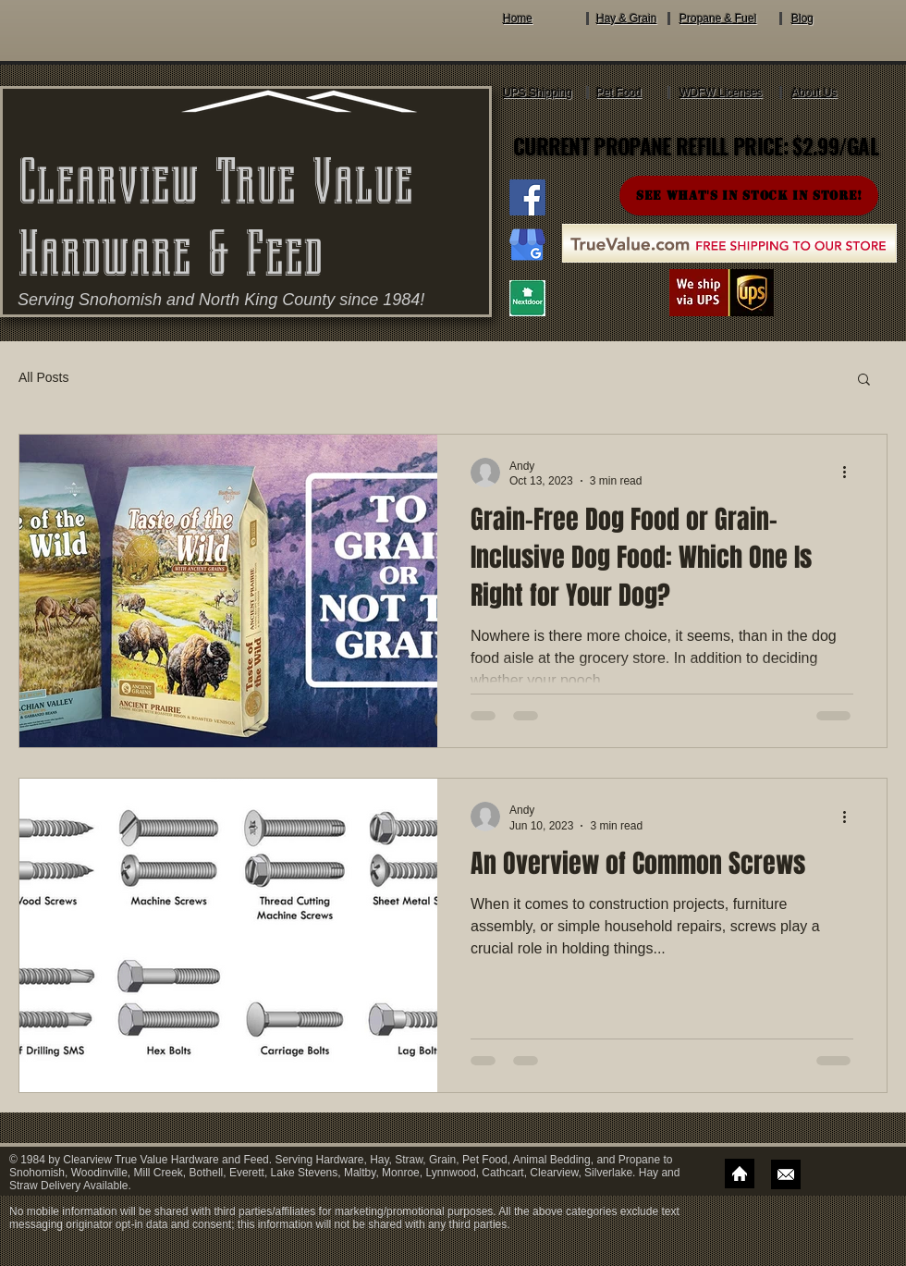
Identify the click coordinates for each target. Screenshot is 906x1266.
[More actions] (850, 472)
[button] (864, 380)
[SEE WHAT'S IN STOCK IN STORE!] (748, 195)
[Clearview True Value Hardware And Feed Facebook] (527, 197)
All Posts (43, 377)
